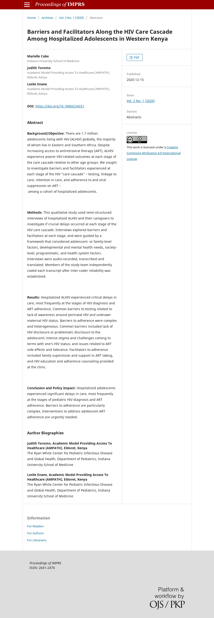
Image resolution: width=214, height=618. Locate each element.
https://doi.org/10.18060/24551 (59, 106)
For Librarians (36, 540)
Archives (47, 18)
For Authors (35, 533)
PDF (136, 57)
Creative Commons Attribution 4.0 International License (154, 153)
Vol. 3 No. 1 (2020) (71, 18)
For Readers (35, 526)
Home (31, 18)
